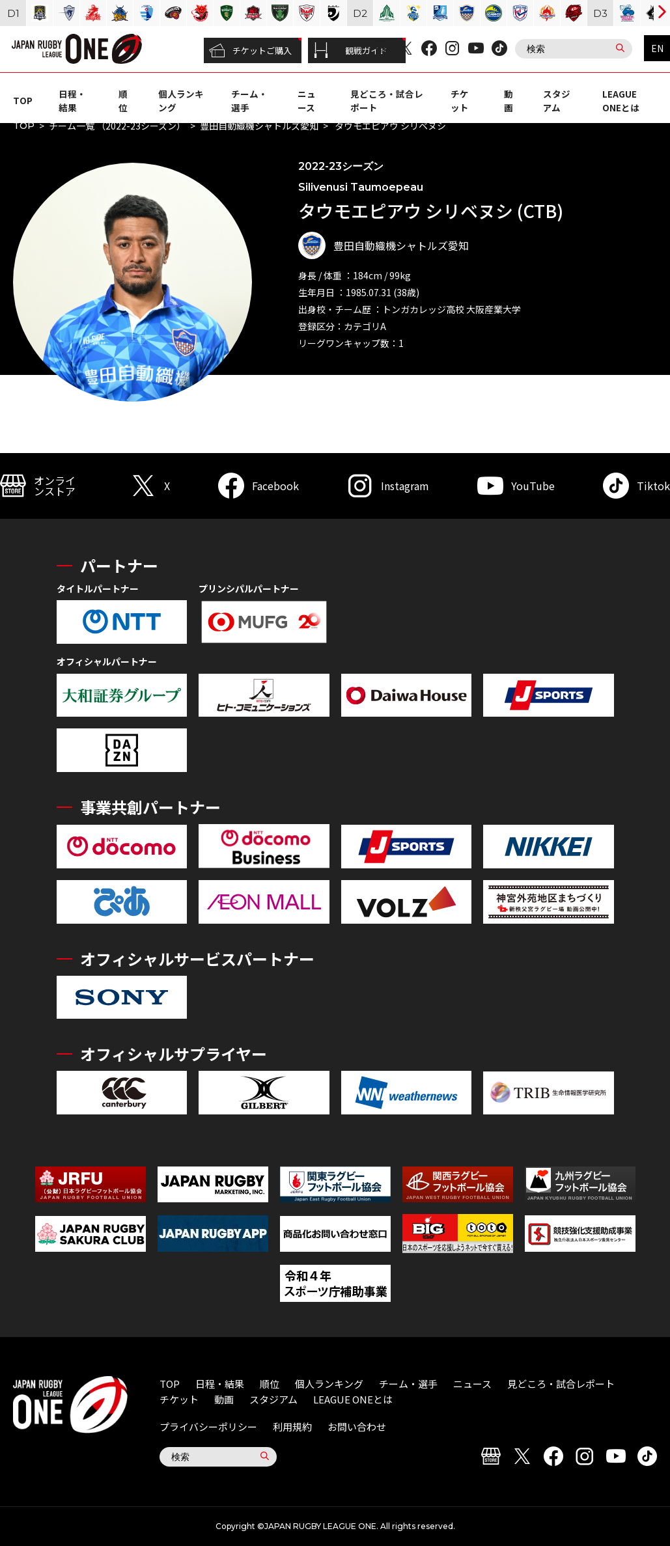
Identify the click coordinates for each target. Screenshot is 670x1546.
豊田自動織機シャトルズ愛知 (259, 125)
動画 (508, 100)
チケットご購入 (250, 50)
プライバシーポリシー (208, 1426)
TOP (23, 100)
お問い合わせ (357, 1426)
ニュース (307, 100)
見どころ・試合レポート (561, 1383)
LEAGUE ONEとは (620, 100)
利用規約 (292, 1426)
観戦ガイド (350, 50)
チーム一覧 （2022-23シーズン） (117, 125)
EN (657, 48)
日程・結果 (72, 100)
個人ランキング (329, 1383)
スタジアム (556, 100)
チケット (460, 100)
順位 (123, 100)
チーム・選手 (408, 1383)
